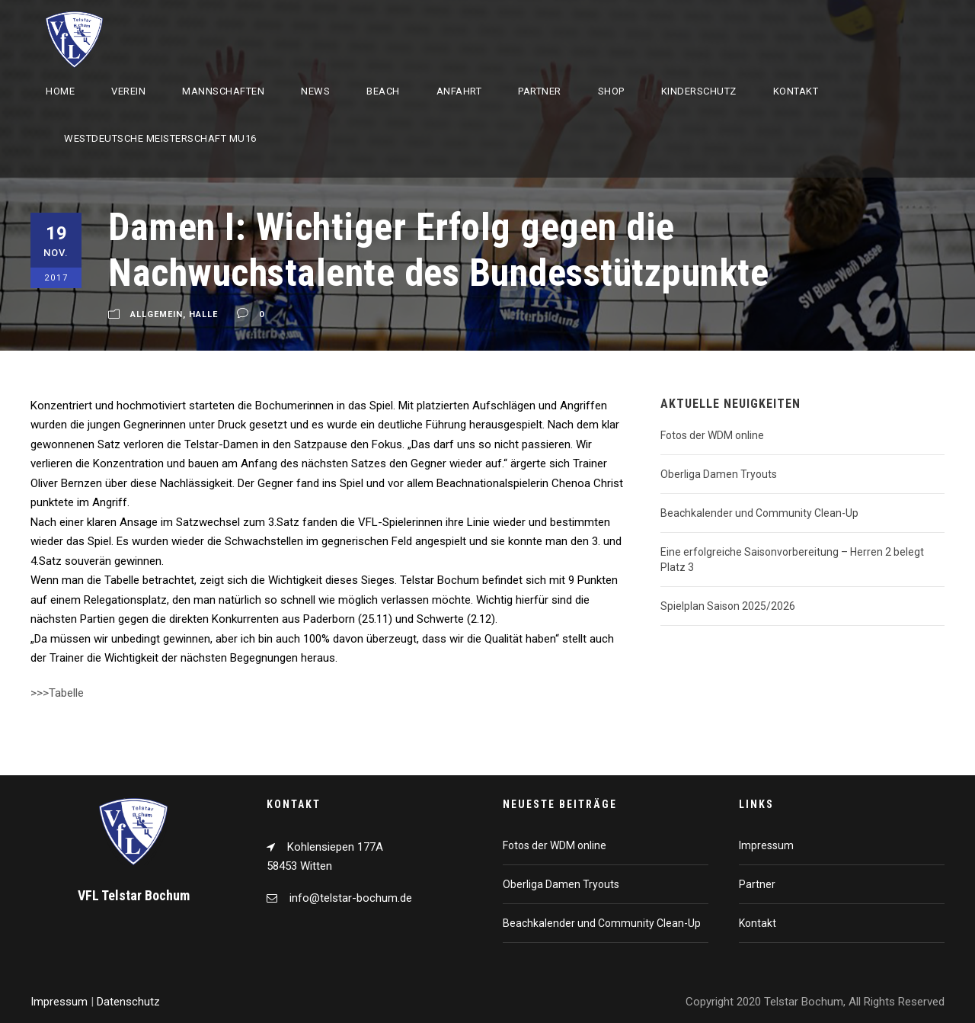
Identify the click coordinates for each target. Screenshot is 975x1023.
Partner (539, 91)
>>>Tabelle (57, 693)
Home (60, 91)
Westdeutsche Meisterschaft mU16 (160, 138)
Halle (203, 314)
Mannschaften (223, 91)
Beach (383, 91)
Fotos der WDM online (712, 435)
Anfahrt (459, 91)
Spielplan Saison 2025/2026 (727, 606)
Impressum (766, 845)
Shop (611, 91)
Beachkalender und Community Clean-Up (759, 513)
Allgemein (156, 314)
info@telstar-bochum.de (350, 898)
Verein (128, 91)
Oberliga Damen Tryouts (718, 474)
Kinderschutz (699, 91)
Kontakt (796, 91)
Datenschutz (128, 1002)
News (315, 91)
